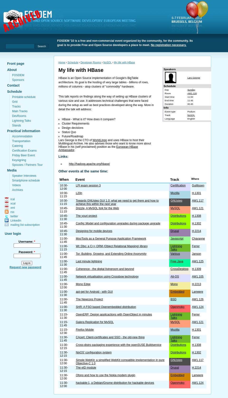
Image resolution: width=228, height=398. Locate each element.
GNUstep (176, 200)
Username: (27, 241)
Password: (27, 252)
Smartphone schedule (26, 180)
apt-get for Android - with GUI (94, 291)
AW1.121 (198, 208)
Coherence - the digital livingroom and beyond (105, 269)
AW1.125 (198, 261)
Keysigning (19, 160)
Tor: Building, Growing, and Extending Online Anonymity (111, 253)
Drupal (175, 231)
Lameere (197, 291)
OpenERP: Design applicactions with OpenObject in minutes (114, 314)
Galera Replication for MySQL (95, 322)
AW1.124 (198, 307)
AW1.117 (198, 200)
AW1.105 (198, 276)
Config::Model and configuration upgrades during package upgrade (118, 223)
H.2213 (196, 284)
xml (12, 207)
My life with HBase (124, 62)
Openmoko (178, 307)
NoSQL (107, 62)
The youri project (86, 216)
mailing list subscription (25, 225)
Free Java (177, 261)
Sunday (191, 89)
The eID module (86, 367)
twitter (14, 216)
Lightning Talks (21, 120)
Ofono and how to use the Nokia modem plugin (105, 375)
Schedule (14, 91)
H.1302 (196, 223)
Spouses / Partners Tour (27, 165)
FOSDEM (18, 75)
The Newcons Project (89, 299)
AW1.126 (198, 299)
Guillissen (198, 185)
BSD (173, 299)
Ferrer (196, 246)
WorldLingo (100, 140)
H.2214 (196, 231)
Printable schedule (24, 97)
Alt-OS (175, 276)
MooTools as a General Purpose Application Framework (111, 238)
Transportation (21, 141)
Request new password (25, 267)
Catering (17, 146)
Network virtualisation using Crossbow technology (107, 276)
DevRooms (19, 116)
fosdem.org (72, 21)
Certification (178, 185)
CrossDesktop (179, 269)
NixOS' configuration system (93, 352)
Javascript (177, 238)
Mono (174, 284)
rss (12, 212)
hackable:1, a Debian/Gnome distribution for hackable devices (115, 382)
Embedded (177, 291)
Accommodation (22, 136)
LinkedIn (15, 220)
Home (61, 62)
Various (175, 253)
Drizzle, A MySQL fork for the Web (97, 208)
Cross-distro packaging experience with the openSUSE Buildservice (118, 345)
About (12, 70)
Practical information (23, 131)
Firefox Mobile (85, 329)
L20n (79, 193)
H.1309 (196, 269)
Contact (13, 85)
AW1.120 (192, 93)
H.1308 (196, 216)
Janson (196, 253)
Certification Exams (24, 150)
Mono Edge (83, 284)
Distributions (178, 216)
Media (12, 170)
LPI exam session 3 (88, 185)
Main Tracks (20, 111)
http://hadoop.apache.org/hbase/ (89, 164)
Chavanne (198, 238)
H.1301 (196, 193)
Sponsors (18, 80)
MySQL (175, 208)
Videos (16, 185)
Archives (17, 190)
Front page (15, 63)
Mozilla (175, 193)
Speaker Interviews (24, 175)
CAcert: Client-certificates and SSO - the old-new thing (110, 337)
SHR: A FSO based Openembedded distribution (106, 307)
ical (12, 199)
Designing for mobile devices (94, 231)
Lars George (193, 77)
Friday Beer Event (23, 155)
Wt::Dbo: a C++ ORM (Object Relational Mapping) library (111, 246)
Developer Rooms (91, 62)
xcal (12, 203)
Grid (15, 101)
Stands (16, 125)
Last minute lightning (89, 261)
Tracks (16, 106)
